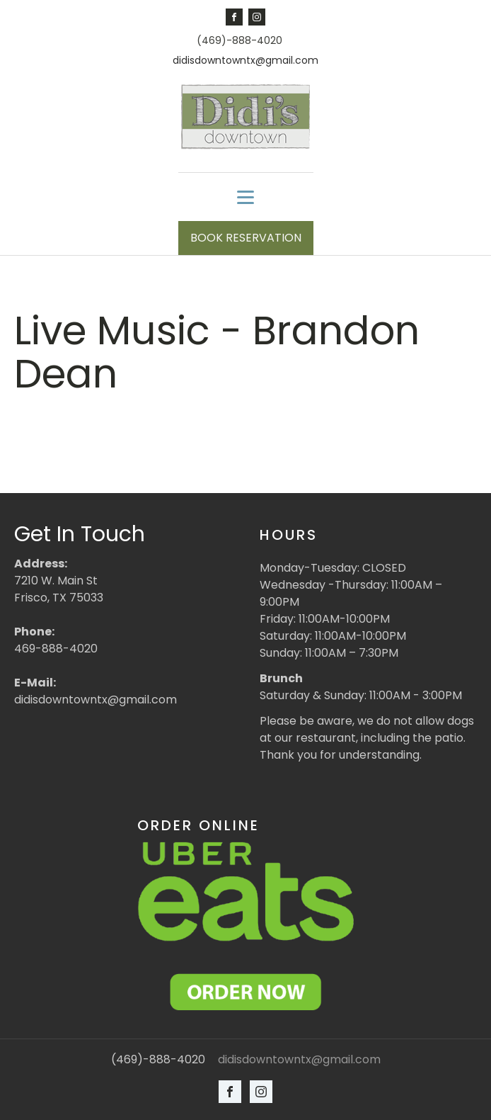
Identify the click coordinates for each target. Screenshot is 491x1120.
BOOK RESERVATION (245, 238)
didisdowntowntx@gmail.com (245, 60)
